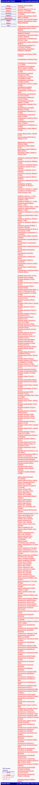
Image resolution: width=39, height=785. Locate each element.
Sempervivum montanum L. (27, 712)
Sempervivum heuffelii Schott (27, 685)
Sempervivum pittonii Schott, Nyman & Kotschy (27, 721)
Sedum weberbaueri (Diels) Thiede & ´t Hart (26, 589)
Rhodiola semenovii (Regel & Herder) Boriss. (27, 411)
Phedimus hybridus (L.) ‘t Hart (27, 201)
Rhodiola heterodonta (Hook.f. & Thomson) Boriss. (28, 326)
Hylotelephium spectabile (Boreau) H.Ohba (26, 108)
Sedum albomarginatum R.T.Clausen (25, 477)
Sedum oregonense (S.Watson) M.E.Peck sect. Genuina (28, 555)
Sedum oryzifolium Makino (26, 558)
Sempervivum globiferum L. (27, 677)
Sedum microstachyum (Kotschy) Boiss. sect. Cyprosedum (25, 537)
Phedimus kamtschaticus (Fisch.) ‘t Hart (26, 204)
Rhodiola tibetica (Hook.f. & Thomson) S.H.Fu (26, 444)
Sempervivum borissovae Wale (28, 628)
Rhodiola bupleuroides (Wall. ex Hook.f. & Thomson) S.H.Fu (28, 290)
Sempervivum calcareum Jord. (28, 633)
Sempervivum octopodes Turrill (28, 713)
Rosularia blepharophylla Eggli (28, 457)
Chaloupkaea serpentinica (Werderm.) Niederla (26, 49)
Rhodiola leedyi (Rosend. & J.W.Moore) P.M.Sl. (26, 352)
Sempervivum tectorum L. (26, 743)
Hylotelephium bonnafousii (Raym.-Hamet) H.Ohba (26, 67)
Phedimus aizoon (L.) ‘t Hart (27, 196)
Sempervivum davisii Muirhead (28, 647)
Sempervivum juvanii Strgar (27, 694)
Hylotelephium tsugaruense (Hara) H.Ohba (26, 115)
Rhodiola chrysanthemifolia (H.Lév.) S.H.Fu (26, 297)
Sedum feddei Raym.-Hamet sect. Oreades (25, 503)
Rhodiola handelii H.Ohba (26, 324)
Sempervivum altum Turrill (26, 602)
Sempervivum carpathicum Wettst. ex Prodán (26, 636)
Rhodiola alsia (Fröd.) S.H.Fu (27, 275)
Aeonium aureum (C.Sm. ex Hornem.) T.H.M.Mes (27, 9)
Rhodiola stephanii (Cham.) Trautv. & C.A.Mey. (26, 432)
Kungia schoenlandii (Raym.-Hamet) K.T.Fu (27, 137)
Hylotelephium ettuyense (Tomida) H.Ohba (26, 81)
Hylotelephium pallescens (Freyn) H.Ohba (26, 98)
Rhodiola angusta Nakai (25, 277)
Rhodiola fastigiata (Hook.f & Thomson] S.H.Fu (27, 314)
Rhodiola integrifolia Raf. (26, 341)
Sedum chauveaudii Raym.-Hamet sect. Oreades (27, 483)
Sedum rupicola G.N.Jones (26, 569)
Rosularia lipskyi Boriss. (25, 466)
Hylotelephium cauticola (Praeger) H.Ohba (25, 74)
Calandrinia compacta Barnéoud (28, 26)
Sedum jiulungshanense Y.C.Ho (28, 513)
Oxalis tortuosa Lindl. (25, 192)
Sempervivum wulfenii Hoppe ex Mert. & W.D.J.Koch (28, 761)
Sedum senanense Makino (26, 576)
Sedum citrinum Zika (24, 489)
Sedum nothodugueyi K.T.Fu (27, 549)
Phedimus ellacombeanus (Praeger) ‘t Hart (26, 198)
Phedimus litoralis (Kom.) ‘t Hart (28, 206)
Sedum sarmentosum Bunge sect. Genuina (24, 571)
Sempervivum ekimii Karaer (27, 656)
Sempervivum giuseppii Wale (27, 671)
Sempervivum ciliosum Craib (27, 645)
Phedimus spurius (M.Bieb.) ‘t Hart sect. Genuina (27, 226)
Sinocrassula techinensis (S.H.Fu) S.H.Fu (26, 771)
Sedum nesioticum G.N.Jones (27, 548)
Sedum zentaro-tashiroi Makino (28, 598)
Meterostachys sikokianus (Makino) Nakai (26, 143)
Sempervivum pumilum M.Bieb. (28, 727)
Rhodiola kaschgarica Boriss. (27, 346)
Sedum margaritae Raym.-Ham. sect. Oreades (26, 533)
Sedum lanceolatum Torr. (26, 515)
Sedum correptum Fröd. (25, 491)
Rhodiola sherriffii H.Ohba (26, 416)
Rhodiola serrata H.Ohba (26, 414)
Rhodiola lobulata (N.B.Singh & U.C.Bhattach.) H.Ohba (28, 361)
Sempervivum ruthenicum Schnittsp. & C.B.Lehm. (26, 730)
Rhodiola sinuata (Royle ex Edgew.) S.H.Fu (26, 422)
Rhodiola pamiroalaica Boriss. (27, 379)
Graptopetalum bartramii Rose (28, 59)
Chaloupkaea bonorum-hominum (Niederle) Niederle (28, 32)
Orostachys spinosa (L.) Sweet (28, 189)
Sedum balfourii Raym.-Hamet (28, 480)
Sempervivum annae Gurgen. (27, 604)
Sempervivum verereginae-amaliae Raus (26, 756)
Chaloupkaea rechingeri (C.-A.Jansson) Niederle (27, 46)
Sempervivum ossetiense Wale (28, 715)
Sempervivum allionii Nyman (27, 600)
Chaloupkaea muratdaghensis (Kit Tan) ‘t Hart (27, 39)
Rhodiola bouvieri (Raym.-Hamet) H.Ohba (26, 286)
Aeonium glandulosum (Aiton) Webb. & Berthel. (27, 16)
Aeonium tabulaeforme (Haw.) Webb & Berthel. (27, 22)
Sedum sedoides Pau (25, 574)
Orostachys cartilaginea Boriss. (28, 165)
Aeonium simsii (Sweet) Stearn (28, 19)
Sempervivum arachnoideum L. (28, 605)
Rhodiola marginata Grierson (27, 369)
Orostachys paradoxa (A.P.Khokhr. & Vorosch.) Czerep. (26, 185)
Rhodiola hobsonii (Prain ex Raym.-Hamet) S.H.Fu (26, 333)
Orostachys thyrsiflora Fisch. (27, 190)
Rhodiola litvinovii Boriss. (26, 358)
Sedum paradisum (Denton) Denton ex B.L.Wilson (27, 561)
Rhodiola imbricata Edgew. (26, 339)
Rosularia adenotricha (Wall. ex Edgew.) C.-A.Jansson (28, 455)
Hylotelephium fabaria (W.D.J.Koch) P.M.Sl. (25, 87)
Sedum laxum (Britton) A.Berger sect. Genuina (25, 517)
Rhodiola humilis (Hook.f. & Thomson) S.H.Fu (26, 336)
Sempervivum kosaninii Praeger (28, 696)
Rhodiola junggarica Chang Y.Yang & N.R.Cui (26, 344)
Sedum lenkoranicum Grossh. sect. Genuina (25, 521)
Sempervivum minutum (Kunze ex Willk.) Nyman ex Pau (28, 709)
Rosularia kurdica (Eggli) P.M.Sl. (28, 461)
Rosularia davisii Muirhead (26, 459)
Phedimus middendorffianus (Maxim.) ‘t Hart (27, 209)
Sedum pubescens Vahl (25, 567)
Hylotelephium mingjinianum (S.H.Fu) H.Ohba (27, 94)
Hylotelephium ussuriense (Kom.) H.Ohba (26, 122)
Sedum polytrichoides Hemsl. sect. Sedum (25, 564)
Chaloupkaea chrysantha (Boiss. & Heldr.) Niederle (28, 35)
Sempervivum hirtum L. (25, 687)
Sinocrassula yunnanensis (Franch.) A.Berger (26, 775)
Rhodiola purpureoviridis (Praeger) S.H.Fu (25, 392)
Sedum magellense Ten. (26, 527)
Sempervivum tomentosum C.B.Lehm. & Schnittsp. (26, 749)
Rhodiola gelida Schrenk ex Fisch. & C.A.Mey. (26, 321)
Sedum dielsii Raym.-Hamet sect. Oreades (24, 493)
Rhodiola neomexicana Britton (27, 371)
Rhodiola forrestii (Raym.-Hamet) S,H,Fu (26, 317)
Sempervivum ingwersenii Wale (28, 689)
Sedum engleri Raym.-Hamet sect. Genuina (25, 500)
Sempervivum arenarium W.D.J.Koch (25, 608)
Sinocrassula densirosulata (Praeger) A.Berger (26, 768)
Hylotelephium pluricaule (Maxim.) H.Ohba (25, 101)
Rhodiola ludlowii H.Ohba (26, 364)
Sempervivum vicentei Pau (26, 758)
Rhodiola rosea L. (23, 398)
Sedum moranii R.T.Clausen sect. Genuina (26, 541)
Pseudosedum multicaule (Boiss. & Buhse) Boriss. (28, 271)
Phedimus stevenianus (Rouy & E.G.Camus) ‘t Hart (28, 229)
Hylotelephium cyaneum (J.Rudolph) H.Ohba (25, 77)
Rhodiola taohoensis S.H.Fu (27, 442)
